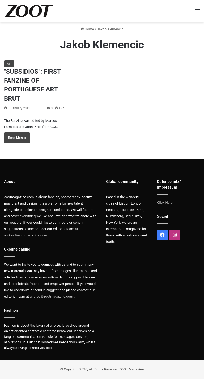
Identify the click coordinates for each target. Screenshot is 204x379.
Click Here (165, 203)
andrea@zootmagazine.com (25, 235)
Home (87, 29)
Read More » (17, 138)
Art (9, 64)
